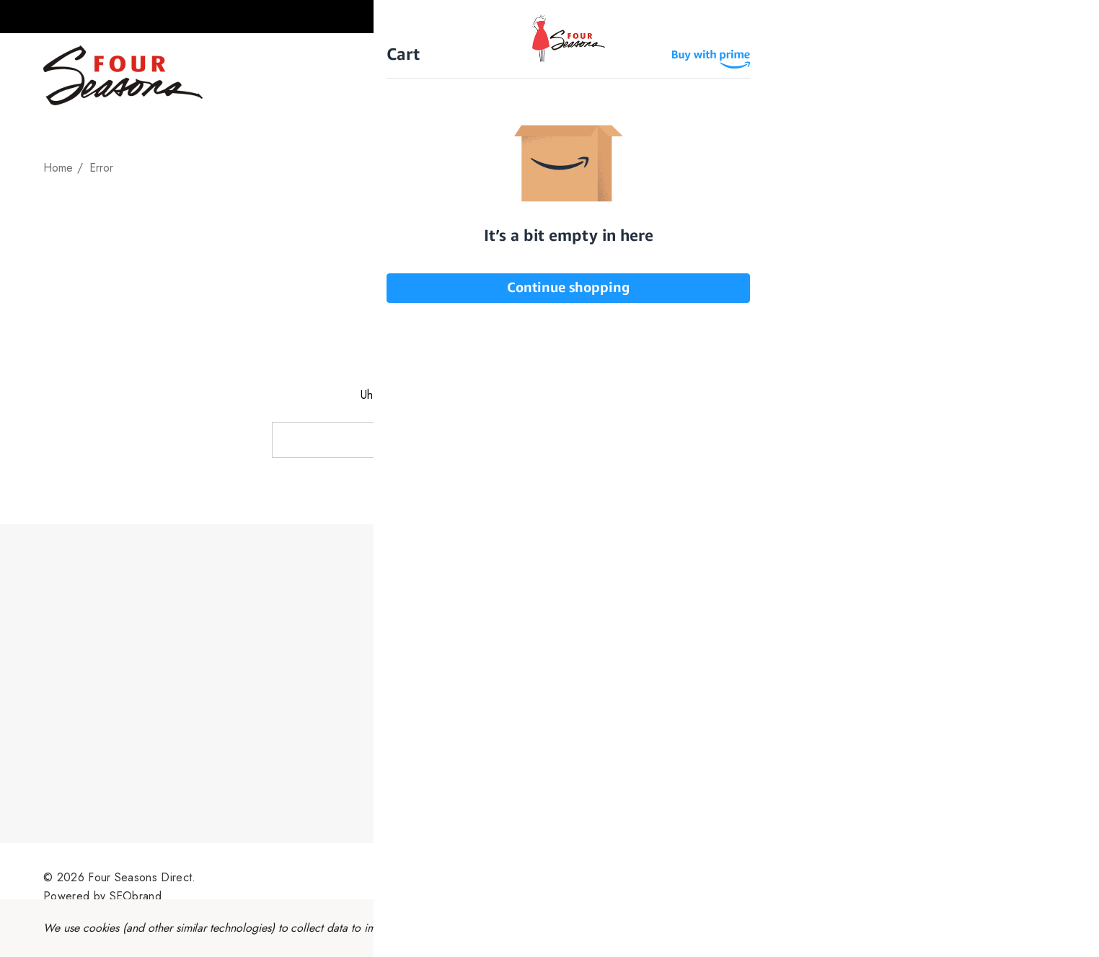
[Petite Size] (506, 75)
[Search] (1041, 75)
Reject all (865, 927)
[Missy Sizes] (410, 75)
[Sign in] (1013, 16)
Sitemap (600, 886)
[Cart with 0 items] (1069, 16)
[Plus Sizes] (598, 75)
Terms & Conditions (516, 886)
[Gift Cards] (689, 75)
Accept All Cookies (983, 927)
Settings (782, 927)
